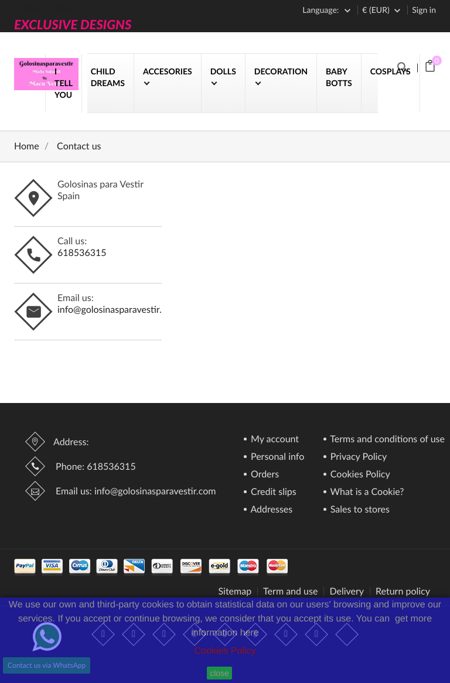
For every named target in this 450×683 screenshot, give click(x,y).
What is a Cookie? (366, 492)
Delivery (346, 591)
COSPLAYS (390, 71)
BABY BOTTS (339, 77)
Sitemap (234, 591)
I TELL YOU (63, 83)
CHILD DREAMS (108, 77)
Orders (263, 475)
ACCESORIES (167, 71)
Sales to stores (359, 510)
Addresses (270, 510)
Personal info (276, 457)
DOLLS (223, 71)
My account (273, 440)
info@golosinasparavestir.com (118, 309)
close (219, 673)
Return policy (403, 591)
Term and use (290, 591)
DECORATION (281, 71)
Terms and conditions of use (386, 440)
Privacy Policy (357, 457)
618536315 (82, 252)
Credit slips (272, 492)
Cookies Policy (225, 651)
